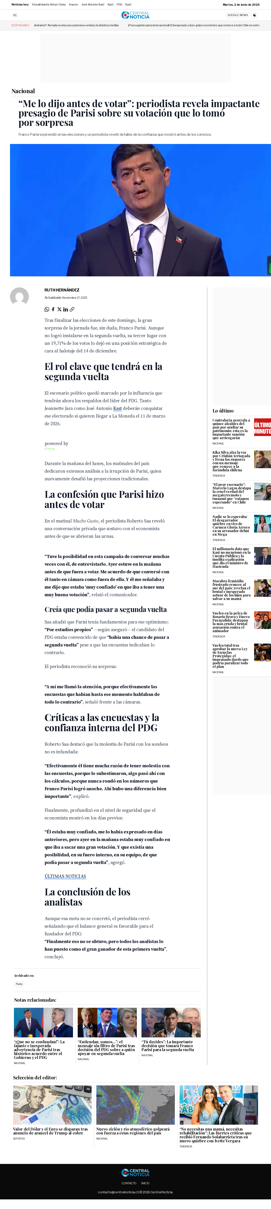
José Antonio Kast (92, 4)
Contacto (129, 1183)
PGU (119, 4)
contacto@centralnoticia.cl (118, 1192)
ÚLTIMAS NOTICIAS (65, 876)
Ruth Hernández (62, 290)
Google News (238, 15)
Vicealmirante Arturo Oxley (49, 4)
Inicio (145, 1183)
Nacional (23, 91)
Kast (111, 4)
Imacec (73, 4)
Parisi (19, 984)
